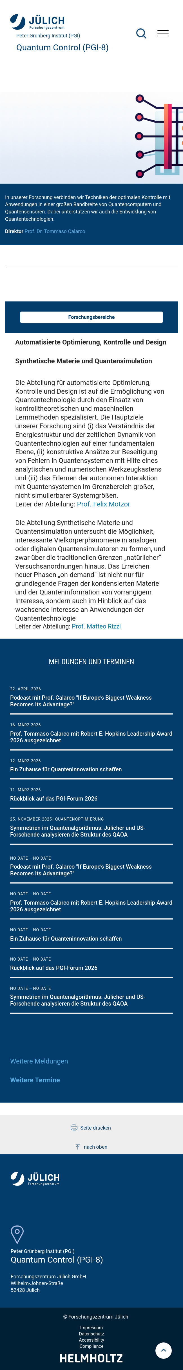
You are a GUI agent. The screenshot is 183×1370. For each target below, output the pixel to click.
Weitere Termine (35, 1080)
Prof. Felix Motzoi (103, 504)
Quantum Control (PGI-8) (62, 47)
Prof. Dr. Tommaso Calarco (54, 231)
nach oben (90, 1147)
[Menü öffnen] (163, 33)
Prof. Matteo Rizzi (96, 626)
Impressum (91, 1327)
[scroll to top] (163, 1350)
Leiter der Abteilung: (72, 504)
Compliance (92, 1346)
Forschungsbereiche (91, 317)
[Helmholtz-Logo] (91, 1361)
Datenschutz (91, 1334)
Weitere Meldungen (39, 1061)
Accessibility (91, 1340)
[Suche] (141, 33)
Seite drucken (91, 1128)
